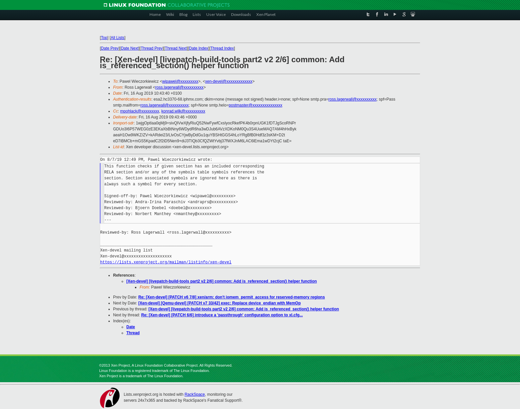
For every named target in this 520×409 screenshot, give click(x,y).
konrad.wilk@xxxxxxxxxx (183, 111)
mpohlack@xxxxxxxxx (139, 111)
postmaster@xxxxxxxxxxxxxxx (256, 105)
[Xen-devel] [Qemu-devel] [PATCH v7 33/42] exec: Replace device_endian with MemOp (219, 303)
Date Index (198, 48)
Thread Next (176, 48)
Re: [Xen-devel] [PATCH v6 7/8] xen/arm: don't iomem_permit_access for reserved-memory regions (231, 297)
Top (104, 37)
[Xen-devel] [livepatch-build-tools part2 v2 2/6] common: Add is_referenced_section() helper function (221, 281)
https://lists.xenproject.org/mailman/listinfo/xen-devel (165, 262)
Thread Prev (151, 48)
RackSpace (194, 394)
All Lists (117, 37)
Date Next (129, 48)
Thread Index (222, 48)
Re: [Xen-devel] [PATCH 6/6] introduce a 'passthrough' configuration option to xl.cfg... (222, 315)
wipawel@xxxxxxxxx (180, 81)
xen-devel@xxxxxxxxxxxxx (228, 81)
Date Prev (109, 48)
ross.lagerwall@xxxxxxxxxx (179, 87)
